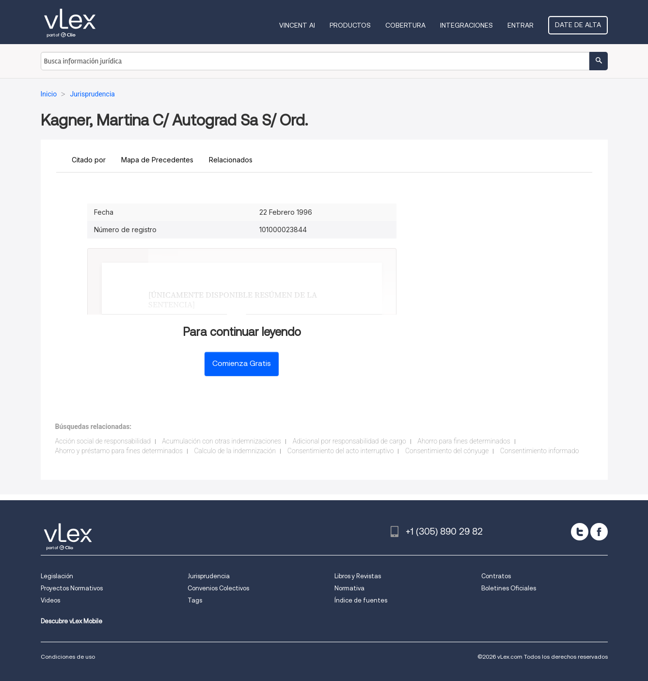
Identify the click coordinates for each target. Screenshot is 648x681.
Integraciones (466, 25)
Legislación (57, 576)
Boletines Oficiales (508, 588)
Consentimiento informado (539, 451)
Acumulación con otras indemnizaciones (221, 441)
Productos (350, 25)
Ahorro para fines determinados (463, 441)
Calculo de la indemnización (235, 451)
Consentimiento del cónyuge (447, 451)
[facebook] (599, 531)
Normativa (349, 588)
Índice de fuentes (360, 600)
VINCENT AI (297, 25)
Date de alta (578, 25)
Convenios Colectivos (218, 588)
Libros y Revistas (357, 576)
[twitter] (579, 531)
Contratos (496, 576)
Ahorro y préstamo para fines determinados (119, 451)
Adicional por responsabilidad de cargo (349, 441)
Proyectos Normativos (72, 588)
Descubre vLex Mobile (71, 621)
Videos (50, 600)
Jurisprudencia (209, 576)
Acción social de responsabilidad (103, 441)
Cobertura (405, 25)
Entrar (520, 25)
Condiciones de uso (68, 656)
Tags (195, 600)
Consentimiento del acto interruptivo (340, 451)
